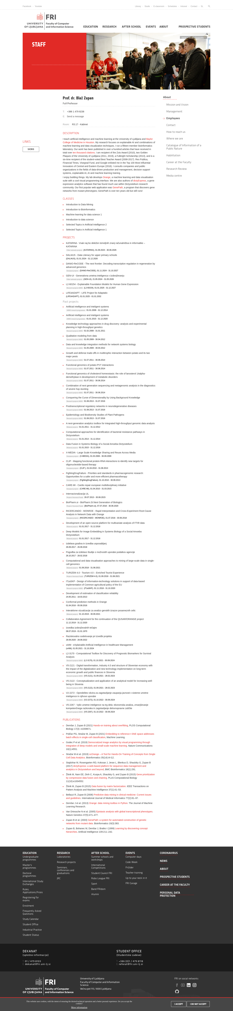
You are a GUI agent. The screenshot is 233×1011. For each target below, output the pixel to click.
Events (151, 27)
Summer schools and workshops (102, 858)
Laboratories (63, 856)
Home (184, 37)
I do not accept (198, 1004)
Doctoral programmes (29, 875)
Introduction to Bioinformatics (80, 209)
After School (131, 27)
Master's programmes (29, 866)
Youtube (38, 6)
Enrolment (28, 905)
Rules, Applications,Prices (33, 891)
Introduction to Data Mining (79, 204)
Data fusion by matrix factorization (109, 786)
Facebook (27, 6)
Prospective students (194, 27)
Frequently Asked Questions (32, 912)
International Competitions (98, 866)
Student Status (31, 934)
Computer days (133, 856)
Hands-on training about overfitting (110, 725)
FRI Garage (131, 883)
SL (202, 6)
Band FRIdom (98, 889)
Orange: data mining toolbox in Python (108, 803)
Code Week (132, 862)
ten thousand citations (84, 152)
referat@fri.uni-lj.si (131, 964)
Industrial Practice (32, 929)
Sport (94, 883)
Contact (194, 6)
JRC (59, 878)
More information (79, 1007)
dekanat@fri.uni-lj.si (38, 964)
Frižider (129, 867)
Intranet (183, 6)
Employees (199, 37)
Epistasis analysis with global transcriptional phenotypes (124, 811)
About (163, 27)
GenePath (118, 187)
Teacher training (134, 872)
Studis (147, 6)
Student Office (30, 924)
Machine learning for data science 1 (84, 214)
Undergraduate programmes (31, 858)
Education (90, 27)
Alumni (95, 894)
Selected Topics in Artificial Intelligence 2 (86, 224)
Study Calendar (31, 919)
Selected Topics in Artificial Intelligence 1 (86, 229)
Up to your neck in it (136, 877)
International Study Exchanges (33, 883)
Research (109, 27)
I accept (178, 1004)
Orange (106, 177)
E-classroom (159, 6)
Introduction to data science (80, 219)
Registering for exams (31, 899)
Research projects (66, 862)
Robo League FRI (100, 878)
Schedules (172, 6)
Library (138, 6)
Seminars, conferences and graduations (65, 870)
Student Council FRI (101, 873)
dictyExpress (139, 180)
